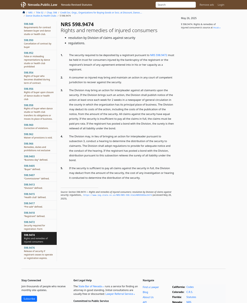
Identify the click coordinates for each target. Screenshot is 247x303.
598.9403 (36, 158)
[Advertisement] (202, 84)
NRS (30, 12)
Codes (190, 287)
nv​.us (216, 27)
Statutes (191, 297)
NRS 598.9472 (158, 55)
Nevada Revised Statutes (76, 4)
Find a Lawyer (151, 287)
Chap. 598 (52, 12)
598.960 (36, 126)
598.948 (37, 29)
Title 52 (39, 12)
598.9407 (36, 176)
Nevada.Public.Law (42, 5)
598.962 (38, 135)
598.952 (37, 59)
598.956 (39, 93)
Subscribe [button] (29, 298)
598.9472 (34, 225)
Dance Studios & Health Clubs (41, 15)
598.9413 (33, 186)
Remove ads (207, 4)
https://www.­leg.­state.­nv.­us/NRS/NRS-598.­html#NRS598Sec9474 (117, 195)
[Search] (176, 5)
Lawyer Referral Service (119, 294)
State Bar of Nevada (90, 286)
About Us (148, 297)
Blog (145, 292)
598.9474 (36, 238)
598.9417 (33, 205)
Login (221, 4)
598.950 (37, 43)
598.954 (37, 77)
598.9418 (34, 214)
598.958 (38, 111)
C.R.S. (189, 292)
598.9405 (32, 167)
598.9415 (35, 195)
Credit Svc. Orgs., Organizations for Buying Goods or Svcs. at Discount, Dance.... (101, 12)
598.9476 (38, 252)
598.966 (37, 147)
